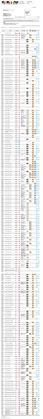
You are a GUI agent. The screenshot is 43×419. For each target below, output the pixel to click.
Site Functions (22, 1)
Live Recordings (29, 1)
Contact (28, 3)
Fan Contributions (22, 3)
